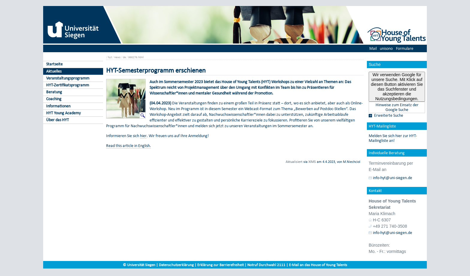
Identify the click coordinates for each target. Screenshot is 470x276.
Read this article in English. (128, 145)
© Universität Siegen (139, 264)
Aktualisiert (294, 162)
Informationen (58, 106)
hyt (110, 57)
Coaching (53, 98)
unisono (386, 48)
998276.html (136, 57)
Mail (373, 48)
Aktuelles (53, 71)
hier (143, 135)
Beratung (54, 91)
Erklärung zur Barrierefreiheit (220, 264)
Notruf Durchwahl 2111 (266, 264)
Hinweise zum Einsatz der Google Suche (397, 107)
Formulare (404, 48)
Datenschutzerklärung (176, 264)
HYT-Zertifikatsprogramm (67, 85)
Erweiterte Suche (388, 115)
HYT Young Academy (63, 113)
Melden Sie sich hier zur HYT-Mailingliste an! (393, 138)
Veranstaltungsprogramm (67, 78)
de (124, 57)
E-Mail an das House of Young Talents (318, 264)
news (117, 57)
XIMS (312, 162)
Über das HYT (57, 119)
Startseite (54, 64)
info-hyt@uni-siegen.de (392, 178)
